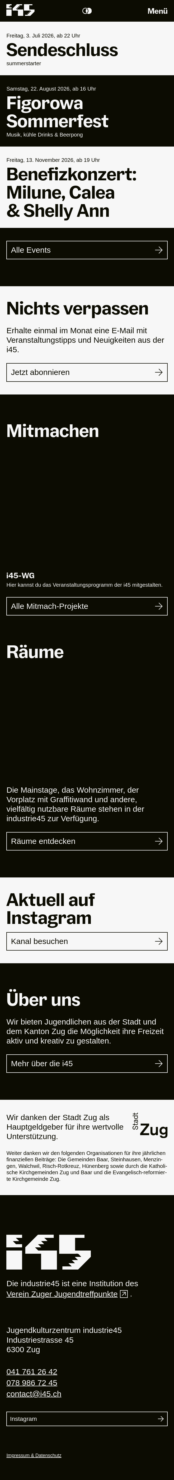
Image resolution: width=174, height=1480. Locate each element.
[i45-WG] (86, 512)
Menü (158, 10)
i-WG (20, 575)
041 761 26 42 (31, 1371)
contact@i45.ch (33, 1393)
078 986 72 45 (31, 1382)
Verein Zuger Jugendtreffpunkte (68, 1294)
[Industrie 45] (48, 1252)
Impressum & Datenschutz (33, 1455)
